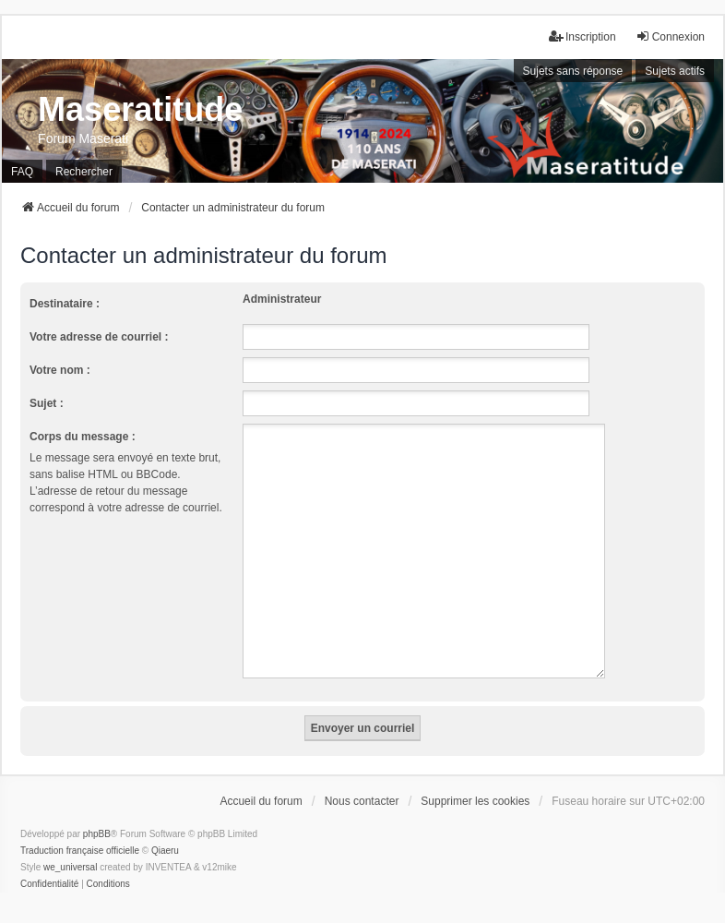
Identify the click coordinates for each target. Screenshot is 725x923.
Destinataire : (65, 303)
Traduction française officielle (79, 828)
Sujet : (47, 403)
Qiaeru (165, 828)
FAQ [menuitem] (22, 171)
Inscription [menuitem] (582, 36)
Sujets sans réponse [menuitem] (573, 71)
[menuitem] (49, 862)
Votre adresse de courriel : (99, 336)
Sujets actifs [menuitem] (675, 71)
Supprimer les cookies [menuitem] (475, 779)
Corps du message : (83, 436)
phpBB (97, 812)
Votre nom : (60, 370)
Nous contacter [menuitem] (362, 779)
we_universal (70, 845)
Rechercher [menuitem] (84, 171)
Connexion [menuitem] (670, 36)
